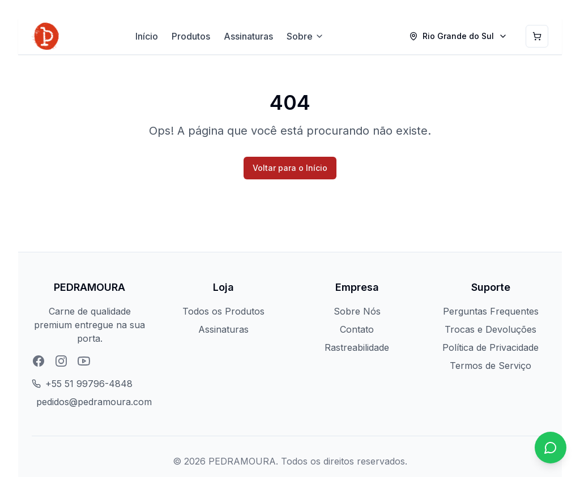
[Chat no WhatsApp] (550, 447)
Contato (357, 329)
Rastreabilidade (357, 347)
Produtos (191, 36)
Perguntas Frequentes (491, 311)
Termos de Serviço (490, 365)
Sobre (305, 36)
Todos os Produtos (223, 311)
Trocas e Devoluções (490, 329)
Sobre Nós (357, 311)
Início (146, 36)
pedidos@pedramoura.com (94, 401)
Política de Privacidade (490, 347)
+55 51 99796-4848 (89, 383)
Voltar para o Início (290, 168)
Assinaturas (248, 36)
